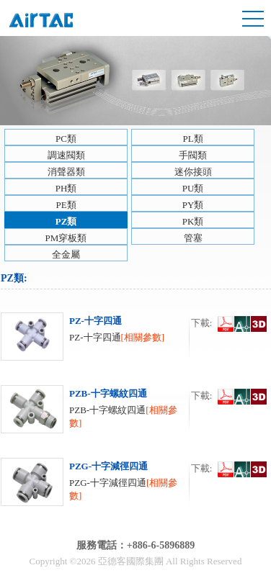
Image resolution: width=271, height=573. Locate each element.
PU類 (193, 188)
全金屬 (66, 254)
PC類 (65, 138)
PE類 (65, 204)
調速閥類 (66, 155)
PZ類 (66, 221)
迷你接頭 (193, 171)
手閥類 (193, 155)
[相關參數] (143, 337)
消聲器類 (66, 171)
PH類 (66, 188)
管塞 (193, 238)
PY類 (193, 204)
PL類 (192, 138)
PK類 (193, 221)
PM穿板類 (66, 238)
